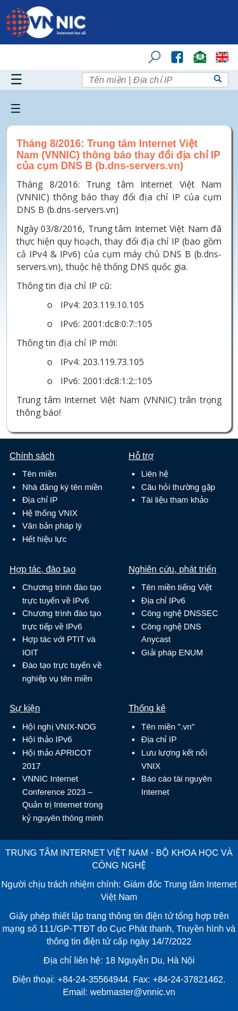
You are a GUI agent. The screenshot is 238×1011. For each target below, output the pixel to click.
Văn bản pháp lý (52, 526)
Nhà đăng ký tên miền (62, 487)
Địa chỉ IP (40, 500)
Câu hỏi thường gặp (179, 487)
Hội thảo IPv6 (47, 739)
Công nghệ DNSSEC (180, 613)
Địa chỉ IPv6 (164, 600)
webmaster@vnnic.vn (132, 992)
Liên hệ (155, 474)
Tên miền (39, 474)
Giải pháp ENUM (172, 652)
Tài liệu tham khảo (175, 500)
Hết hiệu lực (44, 539)
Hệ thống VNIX (49, 513)
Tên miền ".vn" (168, 726)
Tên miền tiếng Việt (177, 587)
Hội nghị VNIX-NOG (59, 726)
